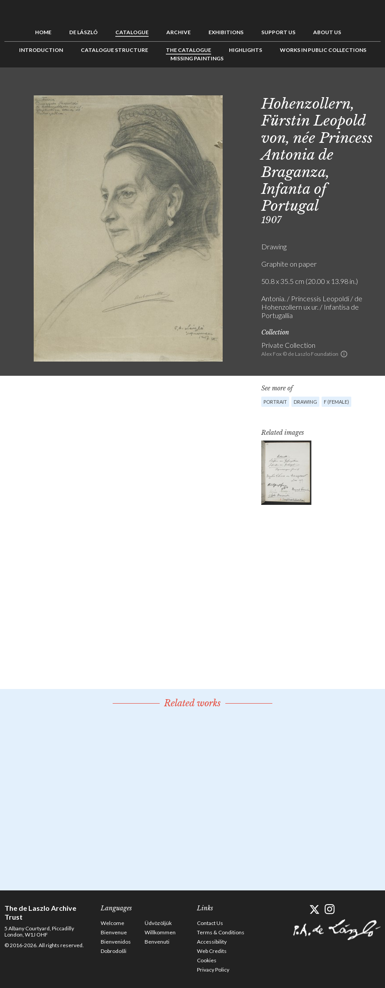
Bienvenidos (116, 941)
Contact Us (210, 923)
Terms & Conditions (220, 932)
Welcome (112, 923)
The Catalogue (188, 50)
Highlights (245, 50)
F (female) (336, 402)
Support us (278, 32)
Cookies (206, 960)
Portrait (275, 402)
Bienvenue (114, 932)
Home (43, 32)
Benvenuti (157, 941)
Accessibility (212, 941)
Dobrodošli (113, 951)
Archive (178, 32)
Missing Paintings (197, 58)
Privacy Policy (213, 969)
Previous (346, 87)
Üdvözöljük (158, 923)
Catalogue (132, 32)
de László (83, 32)
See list (360, 87)
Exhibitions (226, 32)
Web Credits (212, 951)
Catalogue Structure (114, 50)
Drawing (305, 402)
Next (374, 87)
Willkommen (160, 932)
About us (327, 32)
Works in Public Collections (323, 50)
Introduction (41, 50)
